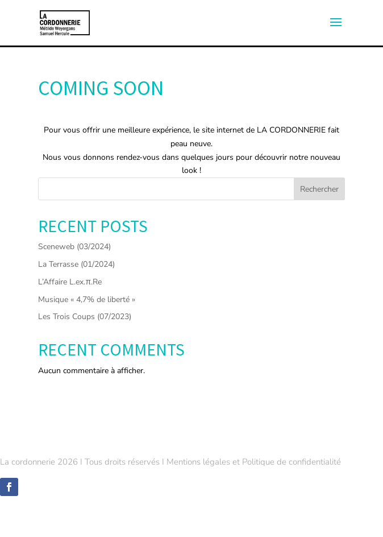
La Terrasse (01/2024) (76, 264)
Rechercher (319, 189)
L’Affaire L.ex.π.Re (70, 281)
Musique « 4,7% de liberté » (86, 299)
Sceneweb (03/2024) (74, 246)
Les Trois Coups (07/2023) (84, 316)
